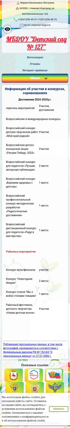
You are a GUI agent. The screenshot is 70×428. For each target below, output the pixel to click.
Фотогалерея (35, 57)
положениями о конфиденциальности (25, 416)
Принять (58, 409)
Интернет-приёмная (35, 70)
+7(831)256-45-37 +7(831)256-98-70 (37, 19)
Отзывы (35, 63)
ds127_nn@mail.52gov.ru (37, 25)
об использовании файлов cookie (24, 420)
